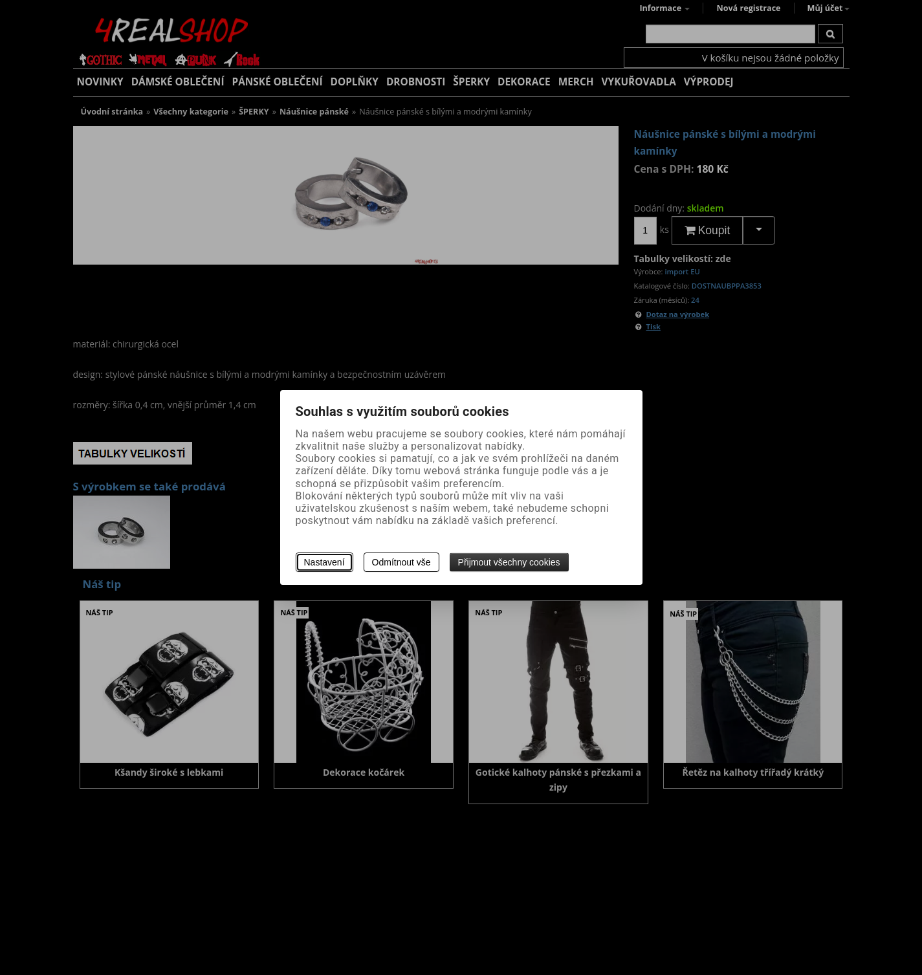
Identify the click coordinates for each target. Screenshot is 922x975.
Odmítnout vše (401, 562)
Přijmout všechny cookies (509, 562)
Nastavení (324, 562)
